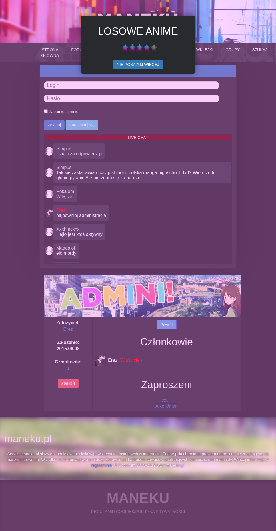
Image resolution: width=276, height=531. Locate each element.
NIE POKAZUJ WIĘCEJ (138, 64)
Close (188, 22)
